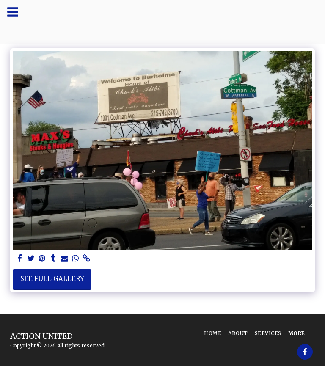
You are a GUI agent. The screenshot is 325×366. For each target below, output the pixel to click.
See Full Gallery (52, 279)
